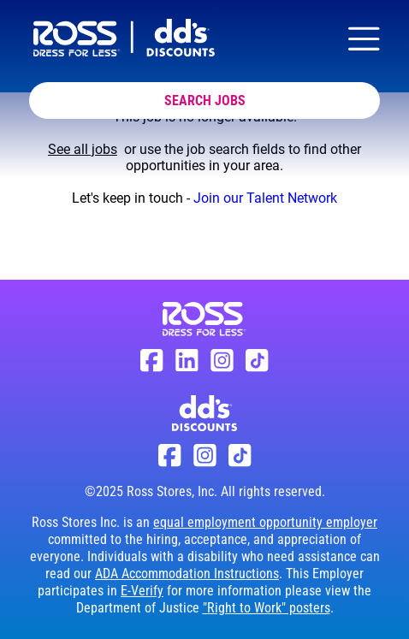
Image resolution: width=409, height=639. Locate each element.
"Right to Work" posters (266, 608)
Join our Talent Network (265, 198)
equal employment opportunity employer (265, 522)
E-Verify (142, 591)
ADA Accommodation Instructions (187, 573)
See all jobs (82, 149)
